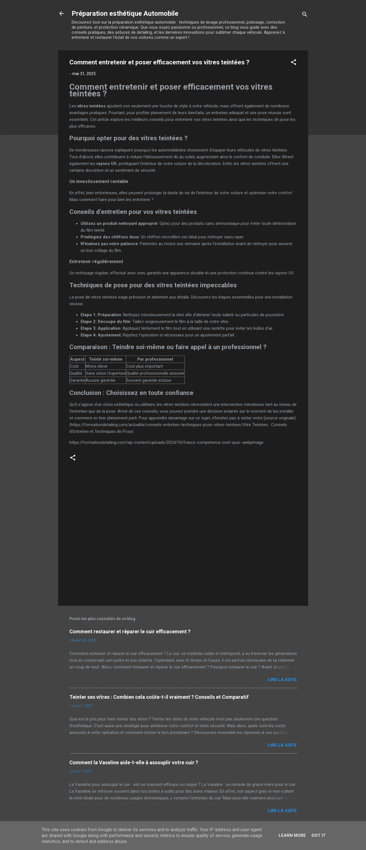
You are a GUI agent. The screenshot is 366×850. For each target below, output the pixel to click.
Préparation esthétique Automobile (125, 13)
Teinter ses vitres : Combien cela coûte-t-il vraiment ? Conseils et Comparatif (159, 697)
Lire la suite (282, 679)
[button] (293, 63)
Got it (319, 835)
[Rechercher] (304, 15)
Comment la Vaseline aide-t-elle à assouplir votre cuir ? (133, 762)
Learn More (292, 835)
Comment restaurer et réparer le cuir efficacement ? (129, 631)
